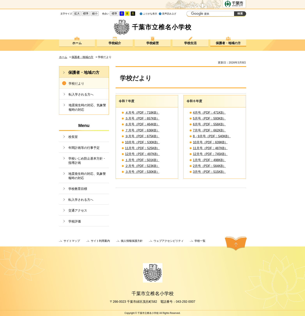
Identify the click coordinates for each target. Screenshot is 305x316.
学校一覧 (199, 240)
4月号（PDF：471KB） (209, 112)
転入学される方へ (81, 94)
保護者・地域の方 (228, 43)
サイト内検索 (190, 14)
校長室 (73, 136)
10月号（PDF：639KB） (210, 142)
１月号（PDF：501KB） (142, 160)
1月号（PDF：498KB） (209, 160)
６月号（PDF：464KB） (142, 124)
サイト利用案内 (100, 240)
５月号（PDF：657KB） (142, 118)
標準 (85, 13)
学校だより (76, 83)
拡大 (77, 13)
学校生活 (190, 43)
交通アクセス (77, 210)
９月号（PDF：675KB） (142, 136)
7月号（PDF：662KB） (209, 130)
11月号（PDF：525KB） (142, 148)
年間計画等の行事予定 (84, 147)
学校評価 (74, 221)
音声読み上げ (169, 13)
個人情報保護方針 (132, 240)
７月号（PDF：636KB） (142, 130)
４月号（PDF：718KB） (142, 112)
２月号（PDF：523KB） (142, 166)
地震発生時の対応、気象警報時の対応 (87, 107)
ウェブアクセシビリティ (169, 240)
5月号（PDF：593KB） (209, 118)
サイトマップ (72, 240)
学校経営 (152, 43)
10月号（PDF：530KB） (142, 142)
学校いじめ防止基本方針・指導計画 (87, 160)
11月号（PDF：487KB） (210, 148)
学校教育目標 (77, 188)
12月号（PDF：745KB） (210, 154)
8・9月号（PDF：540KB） (212, 136)
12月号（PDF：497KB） (142, 154)
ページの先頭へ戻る (236, 244)
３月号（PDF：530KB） (142, 171)
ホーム (77, 43)
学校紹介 (115, 43)
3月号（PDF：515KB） (209, 171)
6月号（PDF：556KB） (209, 124)
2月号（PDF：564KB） (209, 166)
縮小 (94, 13)
